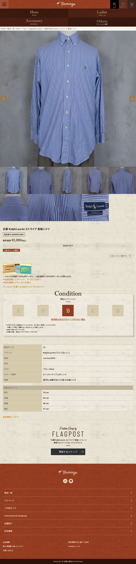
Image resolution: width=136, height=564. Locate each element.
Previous (3, 99)
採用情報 (8, 531)
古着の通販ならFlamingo (73, 561)
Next (132, 99)
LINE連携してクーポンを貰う (18, 282)
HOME (3, 28)
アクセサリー (34, 24)
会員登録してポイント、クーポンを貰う (23, 279)
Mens (18, 28)
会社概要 (6, 542)
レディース (102, 15)
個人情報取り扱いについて (13, 546)
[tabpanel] (68, 99)
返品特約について (11, 416)
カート (131, 4)
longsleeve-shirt (35, 28)
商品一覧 (10, 28)
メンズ (34, 15)
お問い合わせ (8, 550)
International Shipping (15, 515)
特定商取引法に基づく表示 (78, 542)
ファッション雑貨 (102, 24)
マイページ (9, 500)
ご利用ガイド (10, 508)
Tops (24, 28)
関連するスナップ (68, 451)
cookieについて (74, 546)
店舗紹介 (8, 523)
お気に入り (123, 4)
